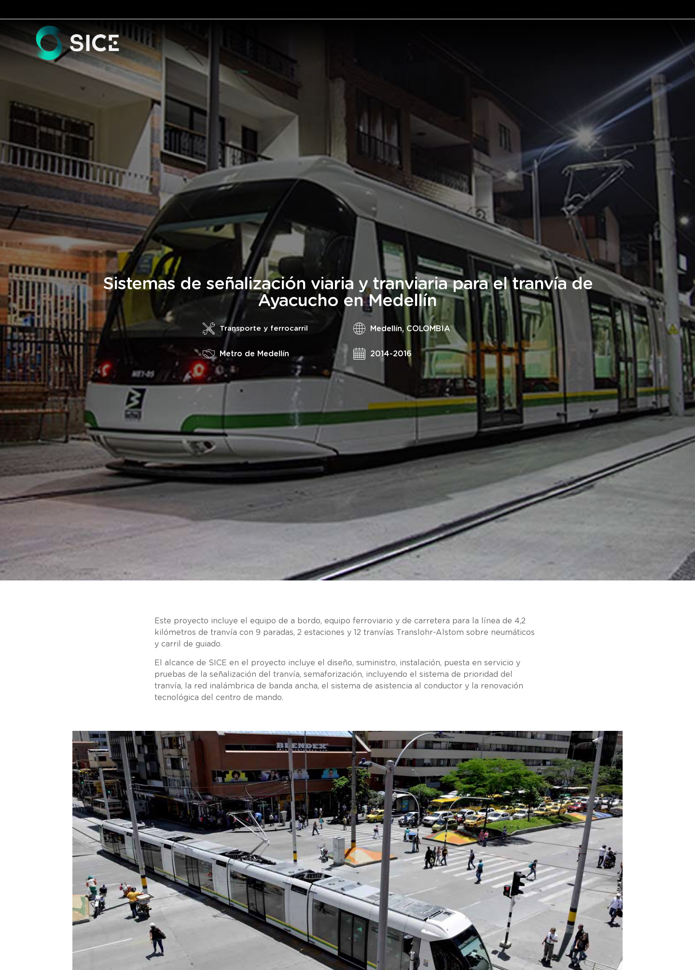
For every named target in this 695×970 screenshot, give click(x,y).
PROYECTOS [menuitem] (622, 43)
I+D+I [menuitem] (575, 43)
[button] (280, 44)
